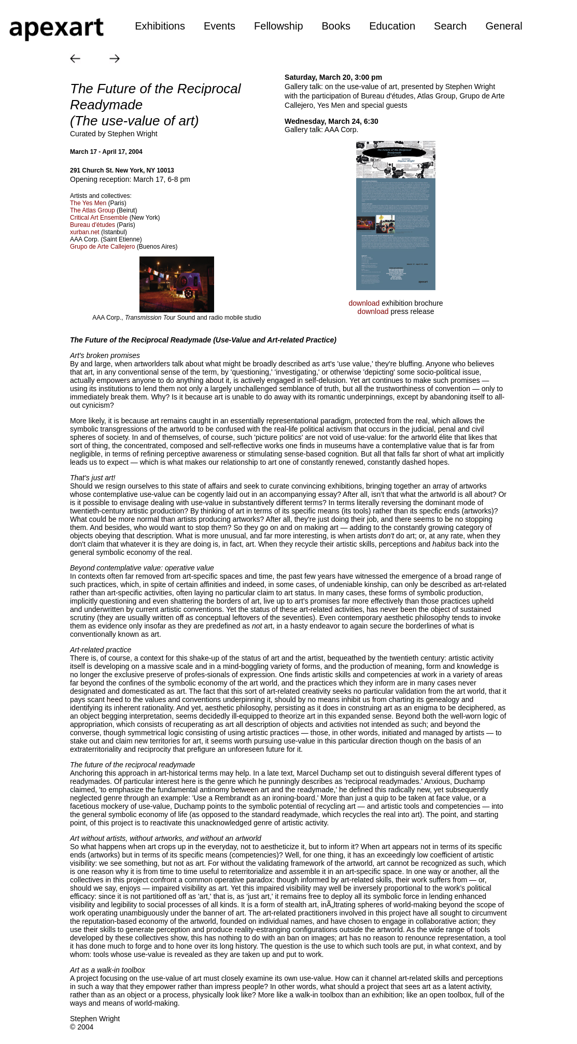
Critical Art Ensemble (99, 217)
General (503, 26)
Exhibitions (160, 26)
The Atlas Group (92, 210)
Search (450, 26)
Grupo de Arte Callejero (102, 246)
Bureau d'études (92, 224)
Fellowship (278, 26)
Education (392, 26)
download (365, 303)
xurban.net (85, 232)
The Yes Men (88, 203)
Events (219, 26)
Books (336, 26)
